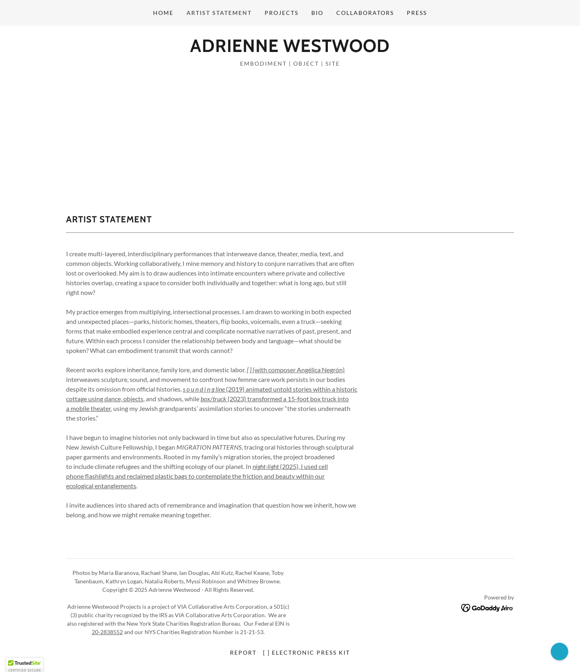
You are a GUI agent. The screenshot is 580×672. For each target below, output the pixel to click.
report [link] (243, 652)
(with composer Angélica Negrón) (296, 369)
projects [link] (281, 12)
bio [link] (317, 12)
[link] (290, 49)
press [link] (417, 12)
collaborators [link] (365, 12)
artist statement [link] (219, 12)
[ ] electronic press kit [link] (306, 652)
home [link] (163, 12)
